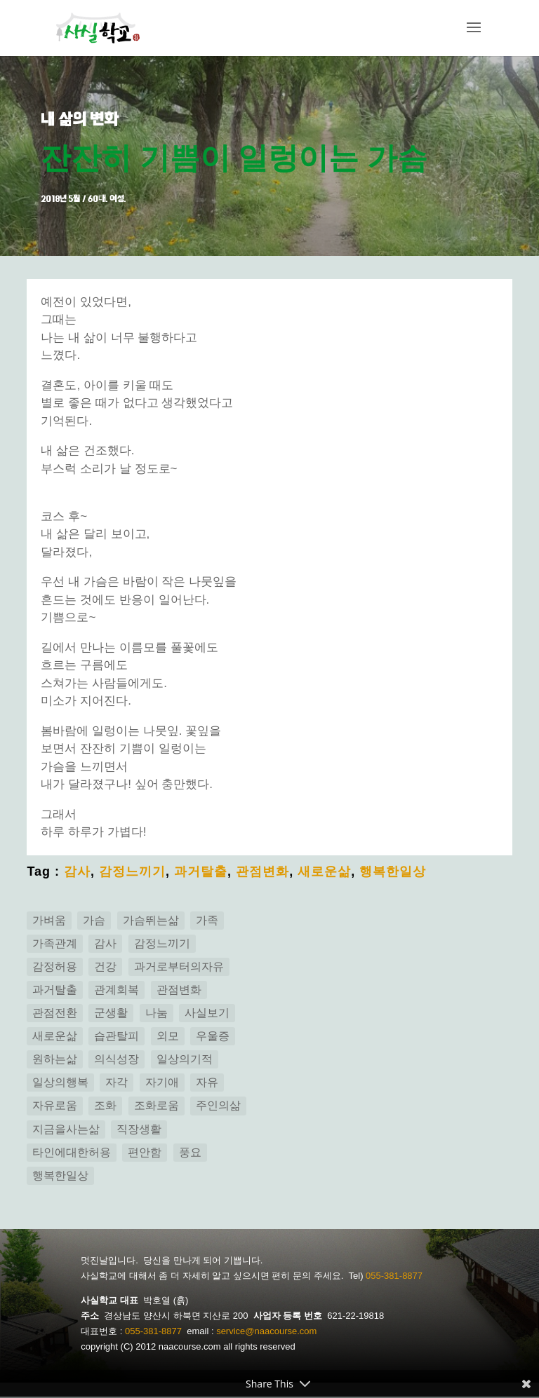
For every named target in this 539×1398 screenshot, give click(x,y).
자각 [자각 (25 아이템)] (116, 1084)
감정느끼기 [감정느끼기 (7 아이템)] (162, 945)
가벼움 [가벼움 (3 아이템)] (49, 921)
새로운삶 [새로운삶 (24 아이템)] (54, 1037)
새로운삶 (324, 872)
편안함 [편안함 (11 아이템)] (144, 1153)
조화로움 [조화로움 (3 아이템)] (156, 1107)
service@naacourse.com (266, 1332)
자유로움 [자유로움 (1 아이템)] (54, 1107)
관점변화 (262, 872)
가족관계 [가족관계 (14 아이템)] (54, 945)
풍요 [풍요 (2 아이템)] (190, 1153)
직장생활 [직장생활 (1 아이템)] (139, 1130)
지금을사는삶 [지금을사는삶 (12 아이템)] (66, 1130)
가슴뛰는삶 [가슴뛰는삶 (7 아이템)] (151, 921)
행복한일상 (392, 872)
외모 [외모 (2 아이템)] (168, 1037)
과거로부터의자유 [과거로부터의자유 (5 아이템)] (179, 968)
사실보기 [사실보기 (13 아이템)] (207, 1014)
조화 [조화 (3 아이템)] (105, 1107)
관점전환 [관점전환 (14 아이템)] (54, 1014)
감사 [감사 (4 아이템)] (105, 945)
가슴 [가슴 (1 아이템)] (94, 921)
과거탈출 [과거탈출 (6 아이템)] (54, 991)
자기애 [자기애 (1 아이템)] (162, 1084)
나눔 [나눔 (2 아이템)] (156, 1014)
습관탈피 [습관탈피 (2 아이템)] (116, 1037)
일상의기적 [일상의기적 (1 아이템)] (185, 1060)
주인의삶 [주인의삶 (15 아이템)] (218, 1107)
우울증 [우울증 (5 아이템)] (212, 1037)
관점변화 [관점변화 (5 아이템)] (179, 991)
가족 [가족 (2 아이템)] (207, 921)
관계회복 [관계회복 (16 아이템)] (116, 991)
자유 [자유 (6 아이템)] (207, 1084)
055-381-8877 (394, 1277)
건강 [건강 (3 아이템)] (105, 968)
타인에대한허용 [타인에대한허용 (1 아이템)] (71, 1153)
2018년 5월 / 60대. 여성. (85, 200)
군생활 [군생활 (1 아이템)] (111, 1014)
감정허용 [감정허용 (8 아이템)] (54, 968)
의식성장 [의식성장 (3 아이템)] (116, 1060)
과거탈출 (200, 872)
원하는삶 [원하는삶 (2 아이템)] (54, 1060)
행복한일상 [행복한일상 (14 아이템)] (60, 1177)
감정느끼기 (132, 872)
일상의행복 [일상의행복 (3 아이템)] (60, 1084)
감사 (77, 872)
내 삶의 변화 (82, 119)
